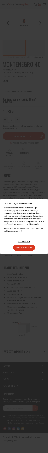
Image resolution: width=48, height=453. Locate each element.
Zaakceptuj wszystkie (24, 248)
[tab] (24, 241)
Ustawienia (24, 241)
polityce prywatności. (13, 231)
